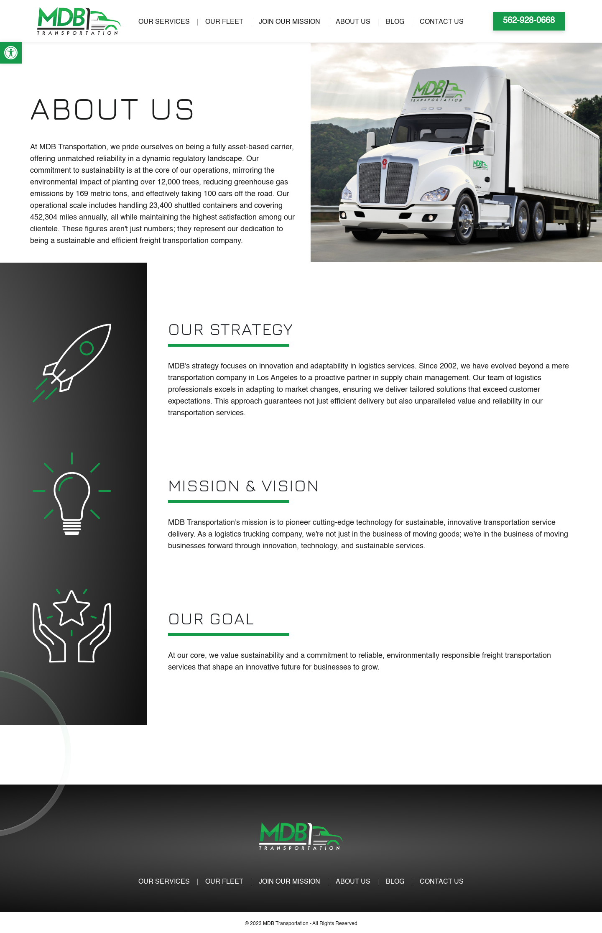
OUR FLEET (224, 22)
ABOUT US (353, 22)
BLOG (395, 22)
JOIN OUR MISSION (289, 22)
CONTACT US (442, 22)
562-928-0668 (529, 21)
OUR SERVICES (164, 22)
